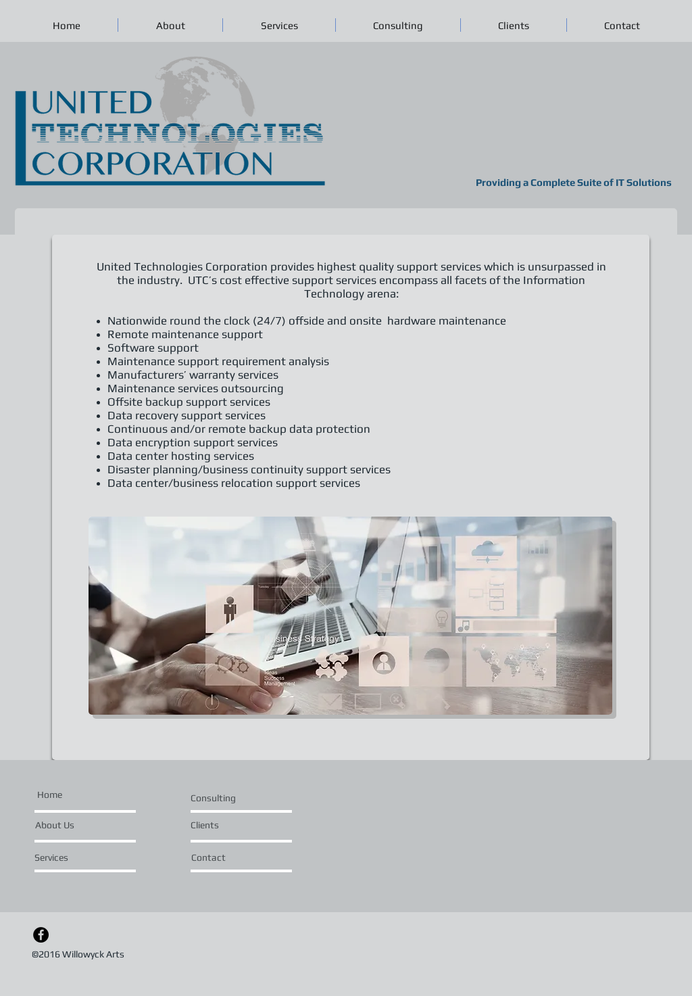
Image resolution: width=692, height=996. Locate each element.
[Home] (49, 795)
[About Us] (54, 825)
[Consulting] (223, 798)
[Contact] (227, 858)
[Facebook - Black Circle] (41, 935)
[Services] (73, 858)
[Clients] (227, 825)
